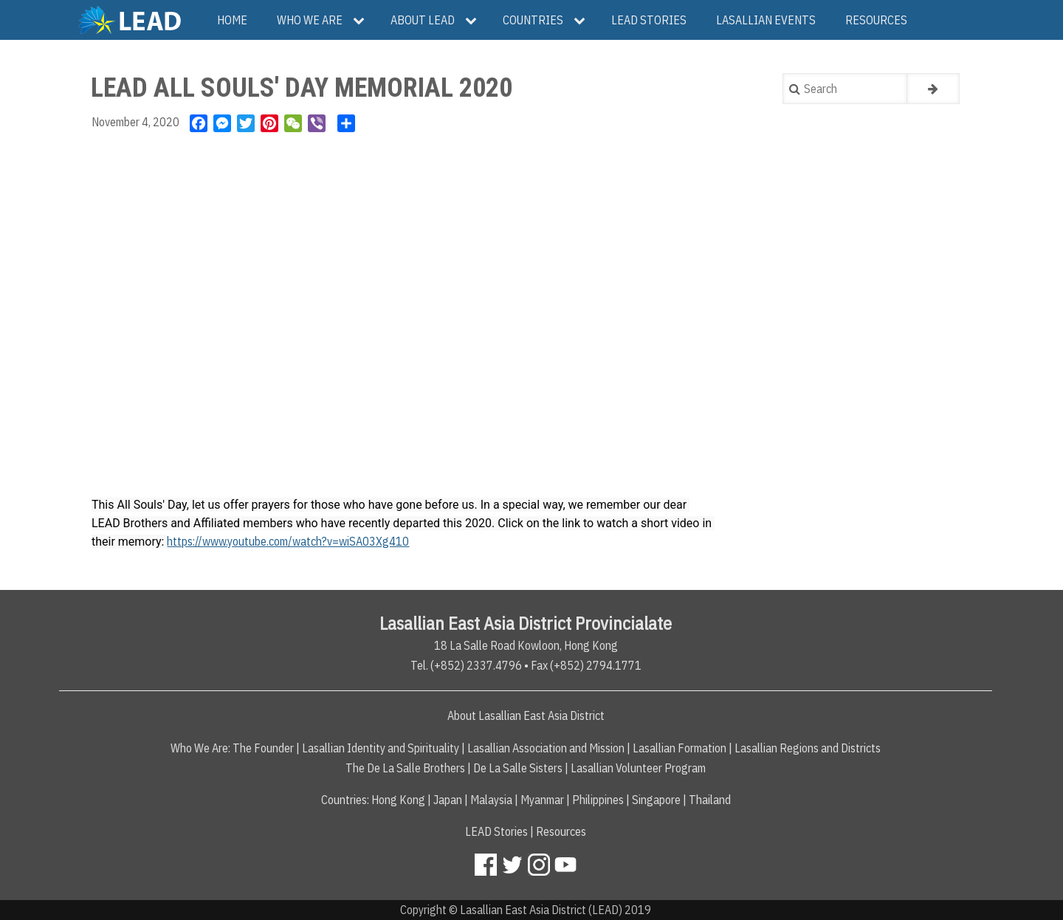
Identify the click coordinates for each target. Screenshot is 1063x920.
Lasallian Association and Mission (546, 748)
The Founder (263, 748)
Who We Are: (200, 748)
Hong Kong (398, 799)
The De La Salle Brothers (405, 768)
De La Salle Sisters (518, 768)
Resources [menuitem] (876, 20)
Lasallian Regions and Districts (808, 748)
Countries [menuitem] (533, 20)
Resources (561, 831)
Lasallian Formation (679, 748)
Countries (344, 799)
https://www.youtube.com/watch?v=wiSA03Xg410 (288, 541)
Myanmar (542, 799)
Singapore (656, 799)
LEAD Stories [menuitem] (649, 20)
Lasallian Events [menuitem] (766, 20)
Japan (447, 799)
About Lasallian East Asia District (526, 715)
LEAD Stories (496, 831)
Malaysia (491, 799)
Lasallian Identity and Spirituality (380, 748)
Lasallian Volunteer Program (638, 768)
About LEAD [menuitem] (423, 20)
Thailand (710, 799)
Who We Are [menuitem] (310, 20)
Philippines (598, 799)
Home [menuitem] (232, 20)
